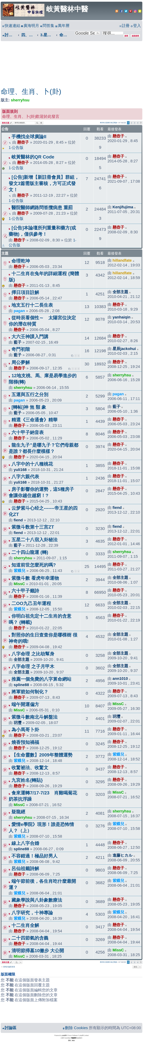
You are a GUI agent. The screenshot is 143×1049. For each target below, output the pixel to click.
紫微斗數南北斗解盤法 (34, 717)
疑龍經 (18, 811)
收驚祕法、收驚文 (29, 767)
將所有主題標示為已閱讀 (108, 122)
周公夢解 (20, 362)
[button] (141, 122)
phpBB (64, 1035)
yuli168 (20, 469)
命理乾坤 (25, 260)
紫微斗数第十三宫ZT (32, 527)
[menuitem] (30, 26)
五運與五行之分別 (29, 394)
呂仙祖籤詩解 (25, 868)
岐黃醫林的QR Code (32, 156)
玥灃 (18, 723)
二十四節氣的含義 (29, 938)
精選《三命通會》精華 (34, 419)
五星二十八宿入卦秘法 (34, 539)
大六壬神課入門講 (29, 336)
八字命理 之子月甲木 (32, 666)
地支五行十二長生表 (32, 305)
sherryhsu (20, 100)
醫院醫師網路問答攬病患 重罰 (42, 207)
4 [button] (137, 123)
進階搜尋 (135, 36)
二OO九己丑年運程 (31, 603)
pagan (19, 311)
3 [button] (134, 123)
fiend (18, 520)
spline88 (21, 685)
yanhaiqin (121, 317)
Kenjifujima (123, 207)
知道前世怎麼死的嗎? (33, 564)
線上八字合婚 (25, 843)
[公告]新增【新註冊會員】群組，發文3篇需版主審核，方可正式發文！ (44, 183)
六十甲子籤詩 (25, 590)
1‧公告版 (16, 147)
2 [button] (131, 123)
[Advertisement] (69, 61)
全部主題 (120, 292)
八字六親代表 (25, 476)
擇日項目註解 (25, 292)
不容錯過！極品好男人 (34, 855)
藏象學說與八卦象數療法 (36, 900)
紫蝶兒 (19, 570)
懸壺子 (23, 142)
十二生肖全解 (25, 925)
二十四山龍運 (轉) (29, 552)
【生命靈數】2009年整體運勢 (41, 754)
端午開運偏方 (25, 704)
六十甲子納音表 (27, 432)
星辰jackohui (124, 349)
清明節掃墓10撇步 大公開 (37, 950)
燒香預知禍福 (25, 742)
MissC (19, 584)
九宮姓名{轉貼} (27, 780)
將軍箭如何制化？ (29, 691)
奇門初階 (20, 349)
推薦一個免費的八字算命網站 (41, 679)
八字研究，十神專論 (32, 912)
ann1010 (120, 678)
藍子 (18, 342)
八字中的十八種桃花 (32, 464)
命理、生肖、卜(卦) (31, 91)
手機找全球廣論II (28, 136)
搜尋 (126, 36)
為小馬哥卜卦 (25, 729)
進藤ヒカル (123, 855)
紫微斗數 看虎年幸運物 (35, 578)
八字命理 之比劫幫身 (32, 653)
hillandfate (122, 260)
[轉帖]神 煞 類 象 (28, 407)
